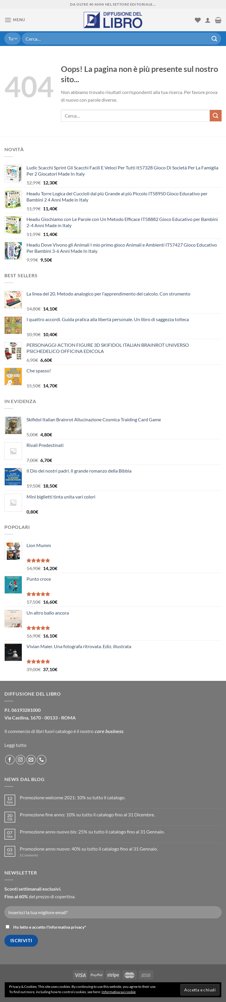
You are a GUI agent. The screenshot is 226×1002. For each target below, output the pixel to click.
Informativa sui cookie (119, 992)
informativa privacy (66, 927)
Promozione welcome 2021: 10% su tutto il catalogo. (72, 797)
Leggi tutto (15, 745)
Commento (29, 855)
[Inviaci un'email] (31, 760)
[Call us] (41, 760)
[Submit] (214, 38)
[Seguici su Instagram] (20, 760)
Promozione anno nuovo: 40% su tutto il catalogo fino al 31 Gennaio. (89, 848)
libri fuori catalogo (54, 731)
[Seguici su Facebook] (10, 760)
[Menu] (14, 20)
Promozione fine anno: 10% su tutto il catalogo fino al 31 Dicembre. (87, 814)
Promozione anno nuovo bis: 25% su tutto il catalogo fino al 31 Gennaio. (92, 831)
